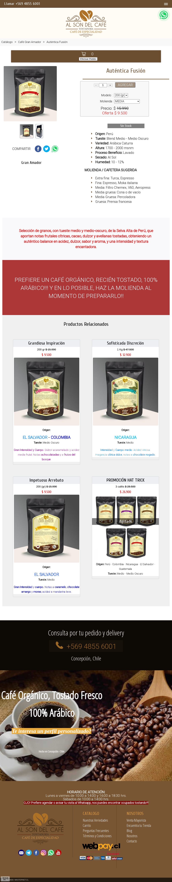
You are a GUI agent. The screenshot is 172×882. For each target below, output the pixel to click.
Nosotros (132, 835)
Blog (129, 830)
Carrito (87, 825)
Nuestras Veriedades (95, 820)
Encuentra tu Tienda (139, 825)
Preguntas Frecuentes (96, 830)
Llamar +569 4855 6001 (22, 4)
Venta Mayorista (136, 820)
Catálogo (7, 42)
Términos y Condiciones (97, 835)
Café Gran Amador (29, 42)
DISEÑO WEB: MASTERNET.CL (15, 880)
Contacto (132, 840)
